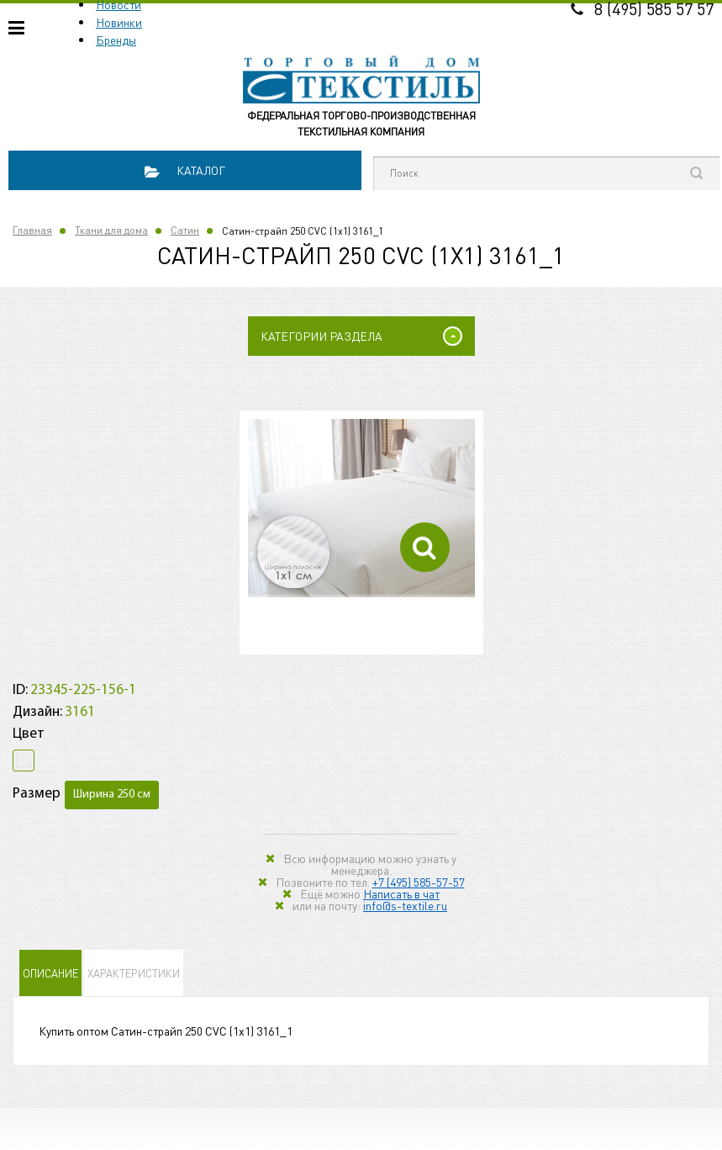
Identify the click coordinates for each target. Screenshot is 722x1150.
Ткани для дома (111, 230)
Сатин (185, 230)
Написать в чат (401, 893)
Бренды (116, 39)
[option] (361, 508)
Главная (32, 230)
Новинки (119, 21)
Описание (50, 973)
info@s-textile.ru (405, 905)
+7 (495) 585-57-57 (418, 881)
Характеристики (133, 973)
